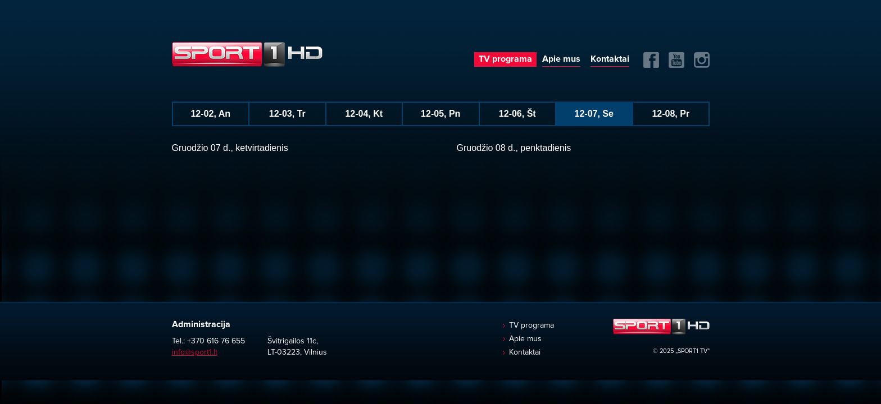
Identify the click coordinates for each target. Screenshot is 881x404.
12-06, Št (517, 113)
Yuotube (676, 60)
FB (651, 60)
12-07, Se (594, 113)
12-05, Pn (440, 113)
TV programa (505, 58)
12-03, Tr (287, 113)
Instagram (702, 60)
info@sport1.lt (194, 352)
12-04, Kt (364, 113)
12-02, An (210, 113)
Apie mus (561, 58)
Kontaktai (610, 58)
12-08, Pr (670, 113)
